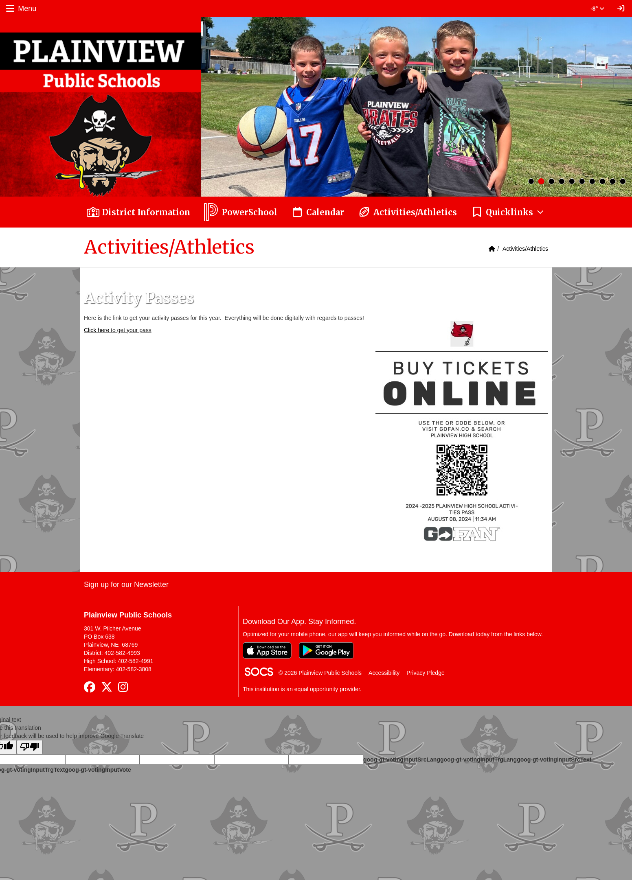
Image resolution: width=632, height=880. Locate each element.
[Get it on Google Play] (326, 650)
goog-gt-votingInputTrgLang (478, 759)
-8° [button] (597, 8)
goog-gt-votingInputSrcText (554, 759)
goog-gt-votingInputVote (98, 769)
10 (623, 181)
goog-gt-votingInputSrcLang (401, 759)
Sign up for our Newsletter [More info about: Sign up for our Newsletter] (126, 584)
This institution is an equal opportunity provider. (302, 689)
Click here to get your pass (117, 330)
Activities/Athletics (525, 248)
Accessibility (384, 673)
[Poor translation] (30, 747)
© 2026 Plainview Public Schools (320, 673)
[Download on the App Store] (267, 650)
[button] (508, 212)
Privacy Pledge (425, 673)
